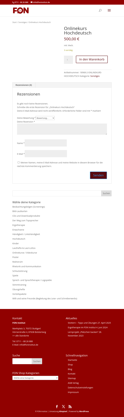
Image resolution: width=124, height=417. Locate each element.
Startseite (72, 360)
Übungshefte (18, 289)
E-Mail (21, 153)
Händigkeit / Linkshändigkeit (26, 234)
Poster (15, 257)
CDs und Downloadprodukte (26, 215)
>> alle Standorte (20, 335)
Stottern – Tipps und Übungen (82, 322)
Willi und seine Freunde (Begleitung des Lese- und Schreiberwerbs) (44, 298)
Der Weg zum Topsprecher (25, 220)
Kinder (15, 243)
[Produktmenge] (68, 60)
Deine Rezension (26, 121)
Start (14, 22)
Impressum (73, 392)
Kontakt (71, 373)
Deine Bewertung (26, 118)
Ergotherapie (18, 225)
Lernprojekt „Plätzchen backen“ (83, 332)
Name (21, 143)
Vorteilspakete (19, 294)
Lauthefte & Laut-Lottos (23, 248)
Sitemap (72, 378)
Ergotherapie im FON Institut (82, 327)
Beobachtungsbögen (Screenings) (28, 206)
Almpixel (63, 411)
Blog (70, 369)
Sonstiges (22, 22)
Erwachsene (18, 229)
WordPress (84, 411)
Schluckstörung (19, 271)
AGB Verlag (73, 382)
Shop (70, 364)
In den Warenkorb (91, 59)
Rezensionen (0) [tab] (24, 85)
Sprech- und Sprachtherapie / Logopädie (32, 280)
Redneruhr (17, 261)
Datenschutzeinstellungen (80, 387)
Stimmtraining (19, 284)
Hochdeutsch (18, 238)
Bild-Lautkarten (19, 211)
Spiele (15, 275)
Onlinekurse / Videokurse (24, 252)
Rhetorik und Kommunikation (26, 266)
